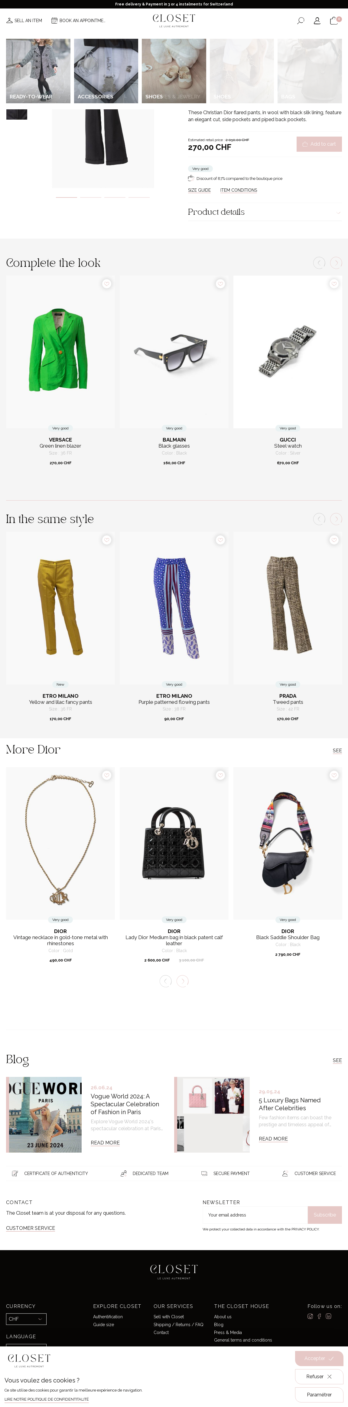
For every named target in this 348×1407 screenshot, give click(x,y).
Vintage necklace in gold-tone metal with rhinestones (60, 940)
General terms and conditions (243, 1340)
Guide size (103, 1324)
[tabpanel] (103, 116)
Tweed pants (288, 702)
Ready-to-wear (232, 65)
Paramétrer (319, 1395)
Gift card (250, 38)
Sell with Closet (169, 1316)
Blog (218, 1324)
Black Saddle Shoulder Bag (288, 937)
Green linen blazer (60, 446)
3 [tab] (114, 197)
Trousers (256, 65)
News (93, 38)
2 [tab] (90, 197)
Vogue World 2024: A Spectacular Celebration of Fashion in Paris (125, 1104)
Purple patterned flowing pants (174, 702)
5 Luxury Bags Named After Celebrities (290, 1104)
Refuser (319, 1377)
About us (223, 1316)
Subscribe (325, 1215)
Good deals (201, 38)
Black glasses (174, 446)
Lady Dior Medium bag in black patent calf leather (174, 940)
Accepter (319, 1359)
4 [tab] (139, 197)
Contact (161, 1332)
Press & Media (228, 1332)
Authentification (108, 1316)
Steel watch (288, 446)
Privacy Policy (305, 1229)
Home (227, 38)
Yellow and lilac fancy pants (60, 702)
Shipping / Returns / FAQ (178, 1324)
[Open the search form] (300, 21)
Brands (172, 38)
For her (209, 65)
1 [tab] (66, 197)
